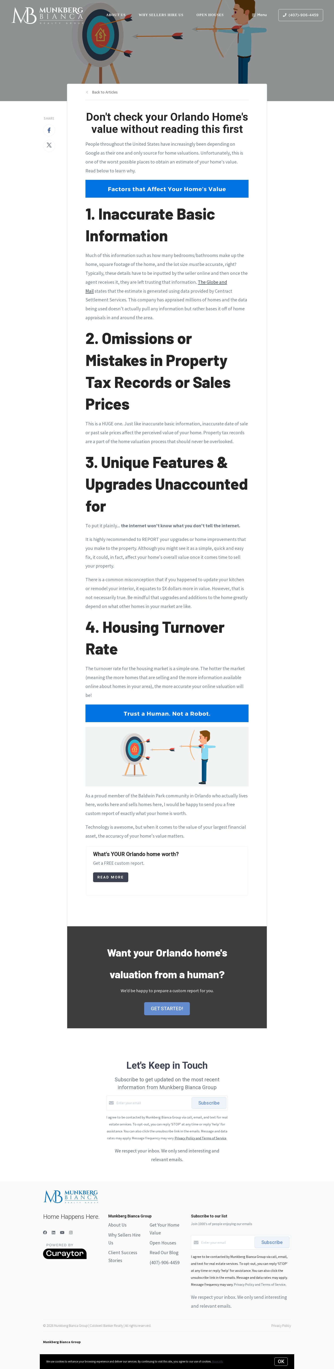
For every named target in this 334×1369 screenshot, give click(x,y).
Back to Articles (105, 92)
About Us (116, 15)
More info (217, 1361)
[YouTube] (62, 1232)
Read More (110, 877)
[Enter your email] (152, 1103)
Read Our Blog (164, 1252)
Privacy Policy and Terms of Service (200, 1138)
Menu (259, 15)
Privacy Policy (281, 1325)
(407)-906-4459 (165, 1262)
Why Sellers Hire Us (161, 15)
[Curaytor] (65, 1258)
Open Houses (210, 15)
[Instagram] (71, 1232)
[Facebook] (45, 1232)
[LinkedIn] (53, 1232)
